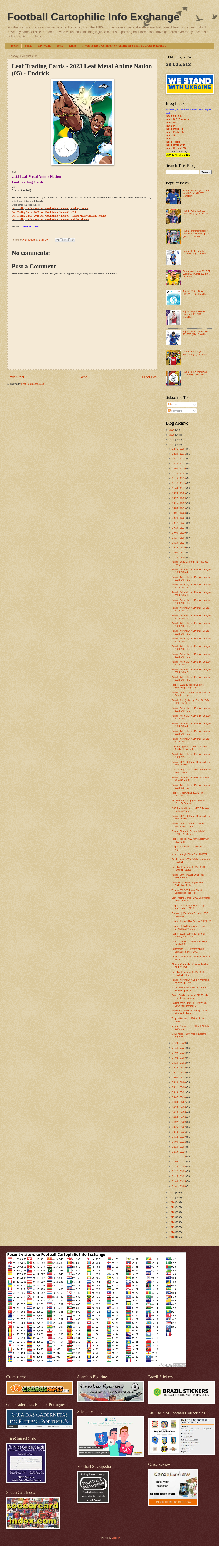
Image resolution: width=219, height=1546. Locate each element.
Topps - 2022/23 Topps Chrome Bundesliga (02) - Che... (188, 686)
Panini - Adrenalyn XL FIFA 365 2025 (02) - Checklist (196, 353)
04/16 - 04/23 (179, 1112)
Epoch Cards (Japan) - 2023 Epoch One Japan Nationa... (190, 996)
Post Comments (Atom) (33, 384)
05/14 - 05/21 (179, 1092)
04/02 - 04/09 (179, 1122)
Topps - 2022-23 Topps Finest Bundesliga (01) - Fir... (187, 891)
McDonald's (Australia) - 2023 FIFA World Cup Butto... (189, 988)
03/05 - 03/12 (179, 1141)
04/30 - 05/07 (179, 1102)
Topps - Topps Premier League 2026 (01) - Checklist (194, 314)
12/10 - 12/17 (179, 463)
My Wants (44, 45)
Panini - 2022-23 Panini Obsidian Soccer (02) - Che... (188, 825)
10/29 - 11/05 (179, 493)
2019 (172, 1207)
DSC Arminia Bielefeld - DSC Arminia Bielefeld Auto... (190, 809)
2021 (172, 1197)
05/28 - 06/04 (179, 1082)
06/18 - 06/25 (179, 1067)
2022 (172, 1192)
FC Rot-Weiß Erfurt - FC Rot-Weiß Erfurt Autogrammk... (189, 1004)
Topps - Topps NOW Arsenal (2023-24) (191, 921)
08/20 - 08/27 (179, 542)
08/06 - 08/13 (179, 552)
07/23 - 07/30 (179, 1043)
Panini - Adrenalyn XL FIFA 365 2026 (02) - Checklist (196, 212)
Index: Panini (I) (174, 129)
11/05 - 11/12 (179, 488)
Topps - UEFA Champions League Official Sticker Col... (189, 927)
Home (15, 45)
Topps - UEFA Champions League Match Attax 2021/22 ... (189, 907)
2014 (172, 1232)
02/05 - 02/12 (179, 1161)
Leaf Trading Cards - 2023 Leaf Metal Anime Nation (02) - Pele (44, 212)
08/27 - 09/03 (179, 537)
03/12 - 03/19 (179, 1136)
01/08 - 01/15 (179, 1181)
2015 (172, 1227)
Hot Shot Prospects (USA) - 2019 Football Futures (188, 868)
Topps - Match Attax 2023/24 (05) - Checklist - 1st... (189, 794)
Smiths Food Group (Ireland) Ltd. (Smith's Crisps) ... (188, 801)
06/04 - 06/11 (179, 1077)
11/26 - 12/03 (179, 473)
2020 (172, 1202)
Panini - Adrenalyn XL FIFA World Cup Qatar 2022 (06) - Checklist (196, 274)
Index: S (170, 135)
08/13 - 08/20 (179, 547)
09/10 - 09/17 (179, 527)
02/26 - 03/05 (179, 1146)
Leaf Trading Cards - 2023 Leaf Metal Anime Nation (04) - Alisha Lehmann (50, 219)
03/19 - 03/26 (179, 1132)
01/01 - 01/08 (179, 1186)
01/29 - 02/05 (179, 1166)
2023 (172, 444)
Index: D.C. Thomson (177, 119)
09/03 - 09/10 (179, 532)
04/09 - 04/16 (179, 1117)
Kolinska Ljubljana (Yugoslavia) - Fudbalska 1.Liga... (188, 883)
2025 (172, 434)
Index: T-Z (171, 138)
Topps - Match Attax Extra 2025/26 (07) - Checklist (196, 333)
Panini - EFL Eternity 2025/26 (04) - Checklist (195, 252)
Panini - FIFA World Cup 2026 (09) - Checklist (195, 373)
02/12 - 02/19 (179, 1156)
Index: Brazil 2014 (175, 145)
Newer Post (15, 377)
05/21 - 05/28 (179, 1087)
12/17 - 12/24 (179, 458)
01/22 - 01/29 (179, 1171)
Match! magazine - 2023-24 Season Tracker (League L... (190, 747)
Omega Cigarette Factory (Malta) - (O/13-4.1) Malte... (189, 832)
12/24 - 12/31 (179, 453)
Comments (175, 411)
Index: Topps (173, 141)
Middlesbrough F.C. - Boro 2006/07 (189, 854)
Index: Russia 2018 (176, 148)
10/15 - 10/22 (179, 503)
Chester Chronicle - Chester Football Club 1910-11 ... (190, 965)
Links (72, 45)
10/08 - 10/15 (179, 508)
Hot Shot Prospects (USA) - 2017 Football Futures (188, 973)
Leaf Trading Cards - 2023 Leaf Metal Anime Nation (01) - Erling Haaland (50, 208)
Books (28, 45)
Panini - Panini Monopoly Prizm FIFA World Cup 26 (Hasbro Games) (196, 233)
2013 (172, 1237)
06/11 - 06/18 (179, 1072)
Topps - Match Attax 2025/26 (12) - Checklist (195, 292)
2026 (172, 429)
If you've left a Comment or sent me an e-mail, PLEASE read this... (124, 45)
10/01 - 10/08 (179, 513)
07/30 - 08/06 (179, 557)
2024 (172, 439)
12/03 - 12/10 (179, 468)
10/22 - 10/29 (179, 498)
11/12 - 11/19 (179, 483)
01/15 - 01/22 (179, 1176)
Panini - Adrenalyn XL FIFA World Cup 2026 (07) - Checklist (196, 193)
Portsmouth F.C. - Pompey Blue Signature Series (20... (188, 950)
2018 (172, 1212)
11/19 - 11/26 (179, 478)
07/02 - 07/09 (179, 1057)
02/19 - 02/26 (179, 1151)
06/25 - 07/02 (179, 1062)
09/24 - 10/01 (179, 518)
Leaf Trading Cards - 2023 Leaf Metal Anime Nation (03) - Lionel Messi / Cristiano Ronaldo (59, 215)
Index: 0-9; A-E (174, 116)
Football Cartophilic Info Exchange (93, 17)
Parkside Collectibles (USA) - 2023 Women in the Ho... (189, 1012)
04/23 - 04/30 (179, 1107)
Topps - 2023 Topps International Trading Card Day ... (188, 935)
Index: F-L (171, 122)
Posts (172, 404)
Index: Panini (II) (175, 132)
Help (60, 45)
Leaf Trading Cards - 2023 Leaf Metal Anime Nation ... (191, 899)
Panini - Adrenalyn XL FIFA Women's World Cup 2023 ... (190, 778)
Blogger (115, 1538)
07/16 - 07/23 (179, 1047)
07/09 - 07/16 (179, 1052)
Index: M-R (171, 125)
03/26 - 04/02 (179, 1127)
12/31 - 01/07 (179, 448)
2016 (172, 1222)
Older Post (149, 377)
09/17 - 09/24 (179, 523)
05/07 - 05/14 (179, 1097)
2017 (172, 1217)
